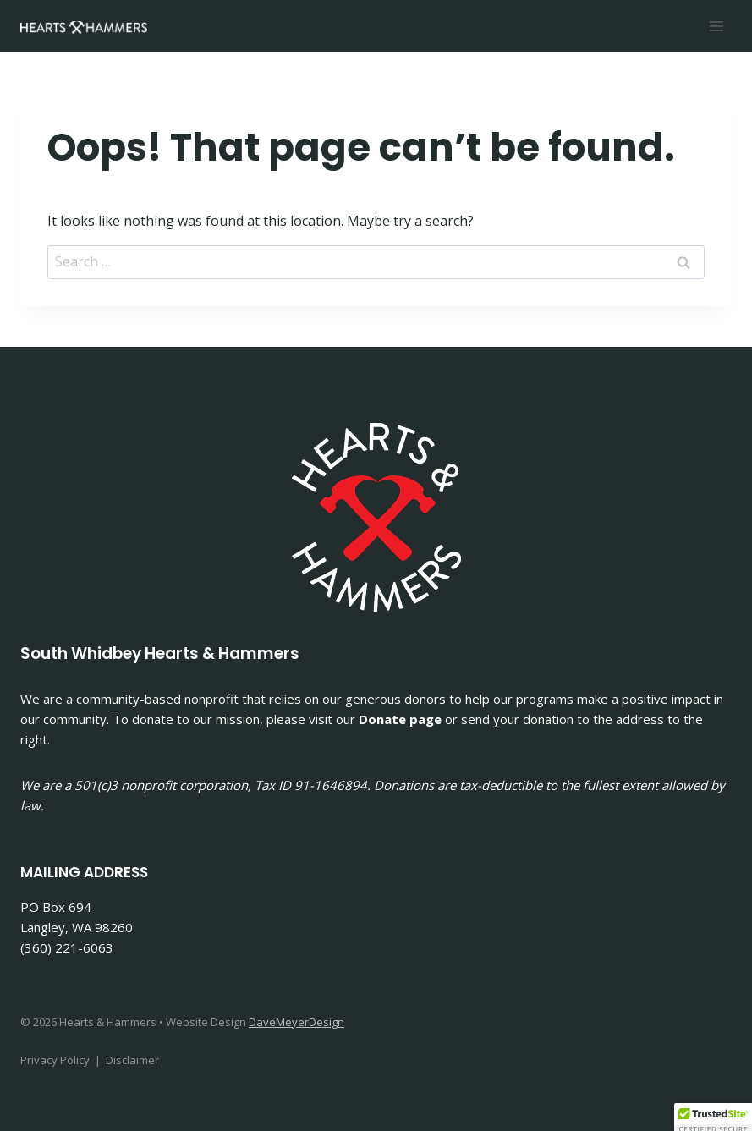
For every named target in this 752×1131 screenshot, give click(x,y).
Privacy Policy (55, 1060)
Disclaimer (132, 1060)
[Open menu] (716, 26)
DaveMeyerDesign (296, 1021)
